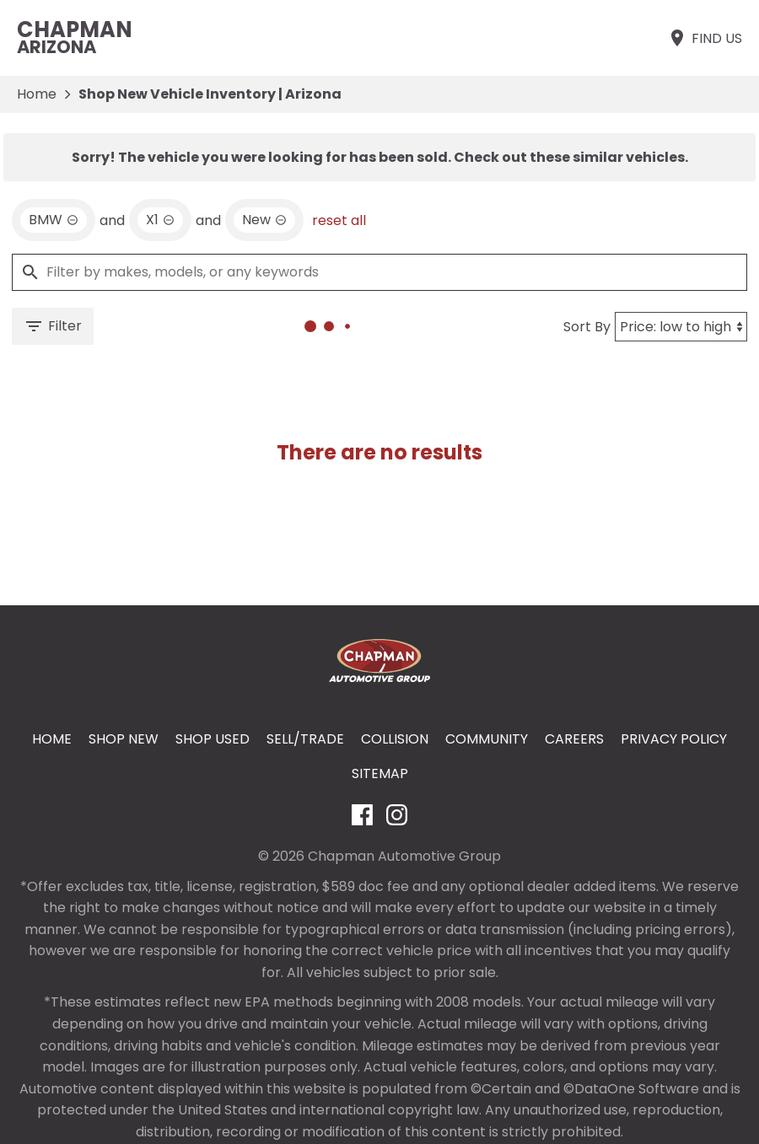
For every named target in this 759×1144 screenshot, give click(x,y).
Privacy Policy (674, 739)
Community (486, 739)
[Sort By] (681, 326)
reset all (339, 220)
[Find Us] (704, 38)
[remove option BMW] (53, 220)
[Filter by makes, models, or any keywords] (379, 272)
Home (37, 94)
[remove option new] (264, 220)
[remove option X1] (160, 220)
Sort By (587, 326)
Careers (574, 739)
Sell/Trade (305, 739)
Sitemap (380, 773)
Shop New (124, 739)
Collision (394, 739)
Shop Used (212, 739)
